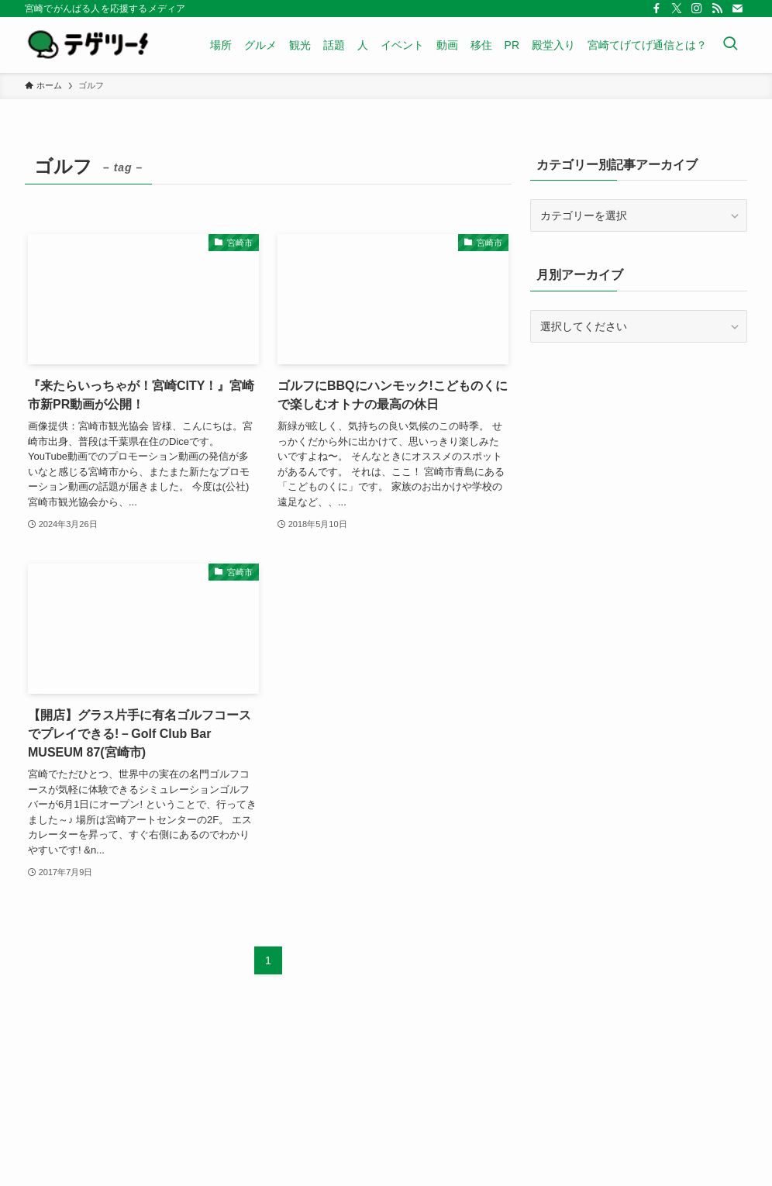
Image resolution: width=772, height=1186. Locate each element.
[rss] (717, 8)
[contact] (737, 8)
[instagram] (697, 8)
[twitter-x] (677, 8)
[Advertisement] (638, 467)
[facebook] (656, 8)
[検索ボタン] (730, 45)
